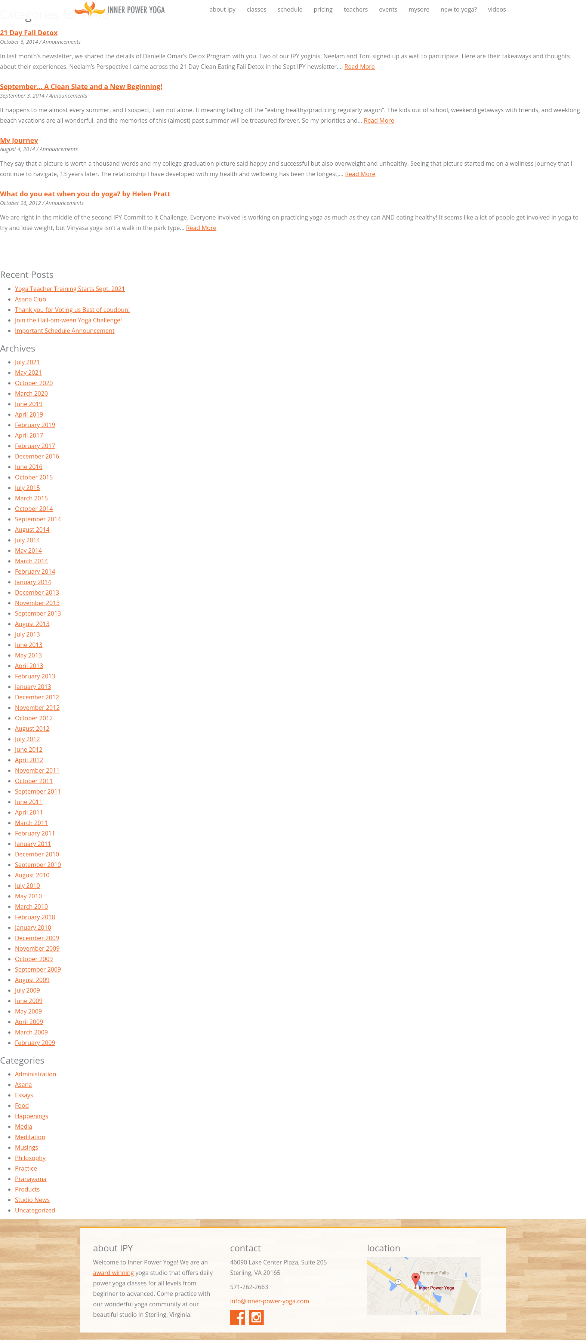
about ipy (222, 9)
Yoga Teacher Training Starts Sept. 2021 (70, 289)
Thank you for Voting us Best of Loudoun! (72, 310)
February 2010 (35, 917)
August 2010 (32, 875)
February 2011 (35, 833)
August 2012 (32, 728)
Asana (23, 1084)
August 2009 (32, 980)
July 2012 (27, 739)
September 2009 (38, 969)
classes (256, 9)
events (388, 9)
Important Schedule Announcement (64, 330)
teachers (356, 9)
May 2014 (28, 550)
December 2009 (37, 938)
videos (497, 9)
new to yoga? (459, 9)
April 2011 (29, 812)
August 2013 (32, 624)
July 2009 (27, 990)
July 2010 (27, 885)
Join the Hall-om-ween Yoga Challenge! (68, 320)
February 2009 (35, 1043)
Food (22, 1105)
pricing (323, 9)
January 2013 (33, 687)
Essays (24, 1095)
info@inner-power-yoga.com (269, 1301)
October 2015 (34, 477)
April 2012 (29, 760)
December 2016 (37, 456)
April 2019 (29, 414)
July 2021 (27, 362)
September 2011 (38, 791)
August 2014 (32, 529)
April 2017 (29, 435)
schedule (290, 9)
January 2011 (33, 844)
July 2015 (27, 488)
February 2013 (35, 676)
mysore (418, 9)
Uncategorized (35, 1210)
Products (27, 1189)
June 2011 (29, 802)
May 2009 (28, 1011)
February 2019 (35, 425)
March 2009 (31, 1032)
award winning (113, 1273)
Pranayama (30, 1179)
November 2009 (37, 948)
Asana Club (30, 299)
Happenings (31, 1116)
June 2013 (29, 645)
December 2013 (37, 592)
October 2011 (34, 781)
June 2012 (29, 749)
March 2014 (31, 561)
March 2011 (31, 823)
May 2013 (28, 655)
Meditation (30, 1137)
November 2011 (37, 770)
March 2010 (31, 906)
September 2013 (38, 613)
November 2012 (37, 707)
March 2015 (31, 498)
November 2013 (37, 603)
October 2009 (34, 959)
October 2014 (34, 509)
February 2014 (35, 571)
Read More (360, 66)
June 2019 (29, 404)
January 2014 (33, 582)
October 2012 (34, 718)
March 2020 (31, 393)
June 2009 (29, 1001)
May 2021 (28, 372)
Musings (26, 1147)
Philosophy (30, 1158)
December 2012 (37, 697)
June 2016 (29, 467)
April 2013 (29, 666)
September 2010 (38, 865)
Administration (35, 1074)
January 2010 (33, 927)
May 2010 (28, 896)
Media (23, 1126)
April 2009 (29, 1022)
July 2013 (27, 634)
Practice (26, 1168)
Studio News (32, 1200)
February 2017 (35, 446)
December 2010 (37, 854)
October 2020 (34, 383)
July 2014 (27, 540)
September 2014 (38, 519)
